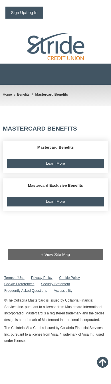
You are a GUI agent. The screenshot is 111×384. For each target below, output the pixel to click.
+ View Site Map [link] (55, 254)
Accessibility (63, 291)
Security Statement (55, 284)
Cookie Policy (69, 278)
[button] (55, 157)
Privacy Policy (42, 278)
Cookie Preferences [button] (19, 284)
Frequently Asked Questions (25, 291)
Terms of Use (14, 278)
